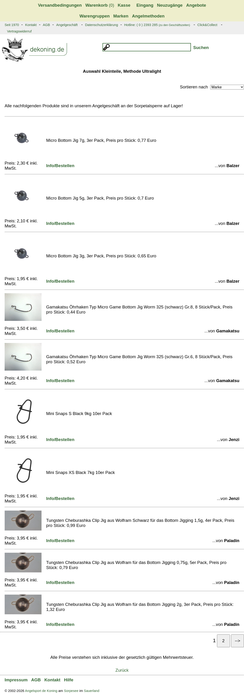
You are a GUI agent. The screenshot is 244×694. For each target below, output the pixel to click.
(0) (99, 5)
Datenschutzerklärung (101, 25)
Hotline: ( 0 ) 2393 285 (157, 25)
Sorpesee (71, 691)
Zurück (122, 670)
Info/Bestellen (60, 165)
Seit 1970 (12, 25)
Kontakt (31, 25)
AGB (46, 25)
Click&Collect (207, 25)
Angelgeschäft (67, 25)
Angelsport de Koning (41, 691)
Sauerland (91, 691)
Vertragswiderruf (19, 31)
